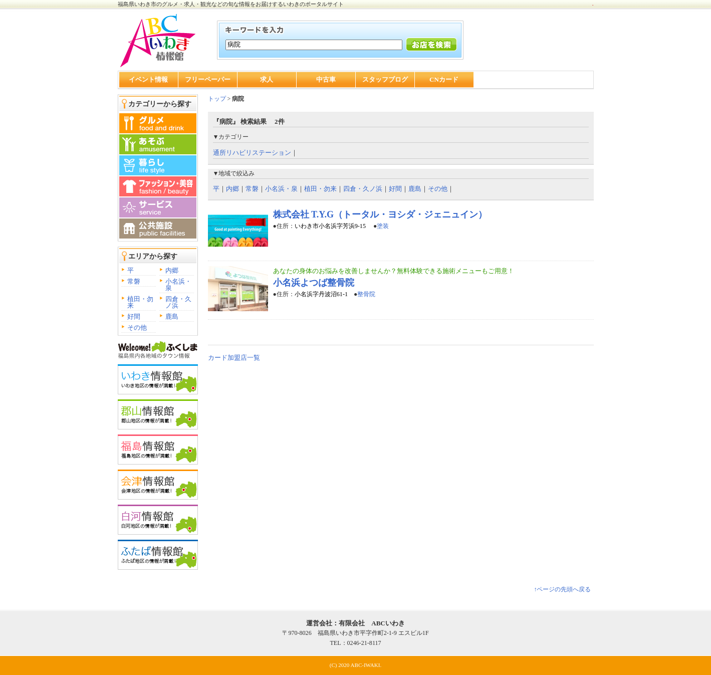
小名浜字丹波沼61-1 (321, 294)
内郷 (171, 270)
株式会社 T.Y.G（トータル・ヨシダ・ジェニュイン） (380, 214)
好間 (133, 316)
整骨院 (366, 294)
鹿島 (171, 316)
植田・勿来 (140, 302)
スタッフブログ (385, 79)
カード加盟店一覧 (234, 357)
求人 (266, 79)
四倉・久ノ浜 (178, 302)
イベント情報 (148, 79)
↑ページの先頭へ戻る (562, 589)
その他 (137, 327)
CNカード (443, 79)
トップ (217, 98)
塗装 (383, 226)
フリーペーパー (207, 79)
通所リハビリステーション (252, 152)
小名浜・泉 (178, 285)
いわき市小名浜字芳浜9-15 (331, 226)
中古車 (326, 79)
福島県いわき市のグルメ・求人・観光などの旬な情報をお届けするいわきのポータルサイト (231, 4)
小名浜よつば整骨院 (313, 283)
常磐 (133, 281)
